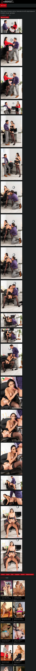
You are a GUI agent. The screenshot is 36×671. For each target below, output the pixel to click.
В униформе (17, 574)
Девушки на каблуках (29, 574)
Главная (1, 668)
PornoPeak (7, 2)
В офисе (7, 574)
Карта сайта (6, 668)
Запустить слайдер (4, 17)
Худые (12, 574)
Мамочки (2, 574)
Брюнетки (22, 574)
